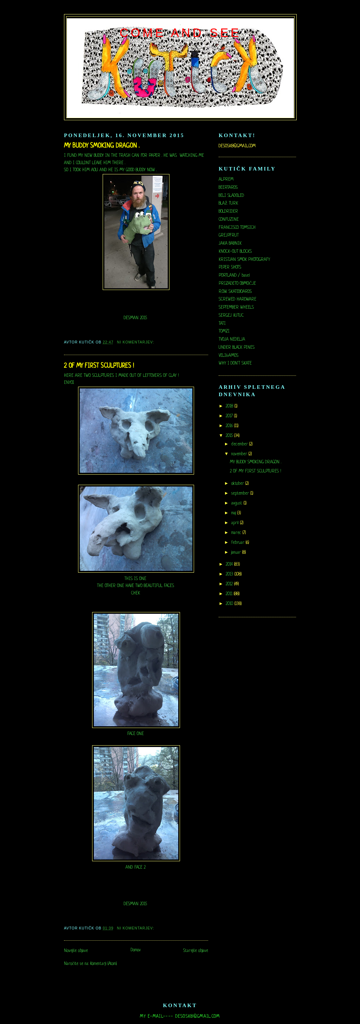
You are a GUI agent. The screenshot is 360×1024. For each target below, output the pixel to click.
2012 (230, 584)
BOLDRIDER (228, 211)
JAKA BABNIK (230, 243)
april (235, 523)
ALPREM (226, 179)
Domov (136, 950)
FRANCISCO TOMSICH (237, 227)
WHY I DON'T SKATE (235, 363)
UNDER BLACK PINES (237, 347)
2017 (230, 416)
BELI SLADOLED (231, 195)
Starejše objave (195, 950)
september (240, 493)
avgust (237, 503)
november (240, 454)
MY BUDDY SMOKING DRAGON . (102, 146)
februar (238, 542)
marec (237, 532)
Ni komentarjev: (136, 342)
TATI (222, 323)
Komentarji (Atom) (103, 963)
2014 (230, 564)
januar (236, 552)
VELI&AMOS (228, 355)
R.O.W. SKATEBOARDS (235, 291)
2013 (230, 574)
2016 (230, 426)
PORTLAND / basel (234, 275)
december (240, 444)
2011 (230, 594)
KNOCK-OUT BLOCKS (235, 251)
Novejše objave (76, 950)
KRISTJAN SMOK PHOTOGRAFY (244, 259)
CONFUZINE (229, 219)
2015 (230, 435)
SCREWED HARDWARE (237, 299)
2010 (230, 603)
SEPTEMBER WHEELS (236, 307)
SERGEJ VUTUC (231, 315)
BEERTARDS (228, 187)
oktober (238, 483)
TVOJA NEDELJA (232, 339)
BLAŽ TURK (228, 203)
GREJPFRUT (229, 235)
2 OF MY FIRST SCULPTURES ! (99, 366)
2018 (230, 406)
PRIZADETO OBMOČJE (237, 283)
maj (234, 513)
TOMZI (224, 331)
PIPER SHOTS (230, 267)
